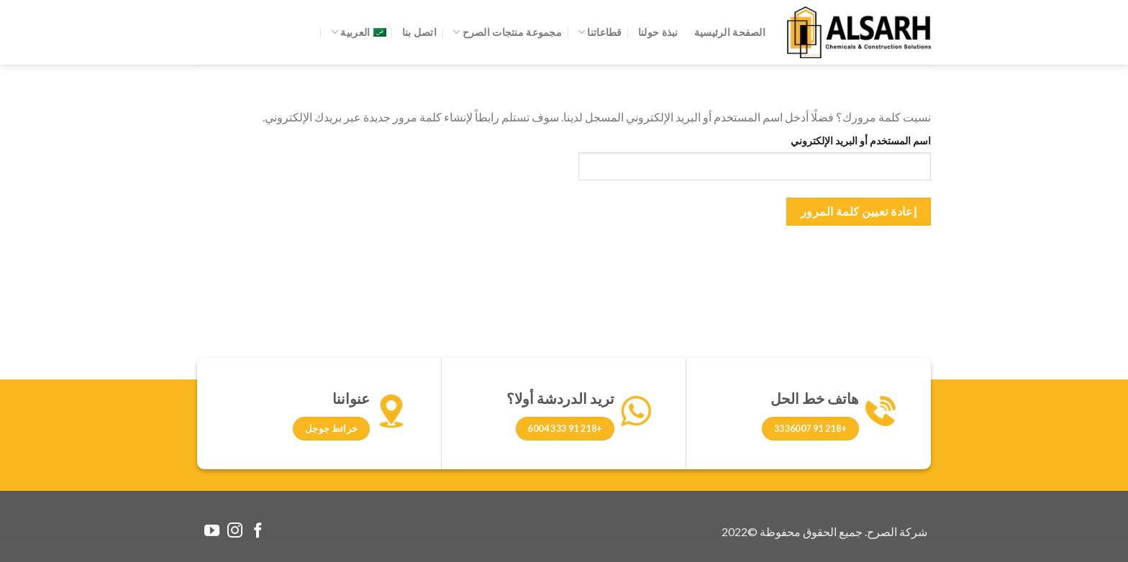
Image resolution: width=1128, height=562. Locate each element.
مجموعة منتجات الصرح (507, 32)
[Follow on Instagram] (234, 531)
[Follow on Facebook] (257, 531)
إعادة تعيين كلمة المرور (859, 211)
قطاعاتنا (600, 32)
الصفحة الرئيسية (729, 32)
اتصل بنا (419, 32)
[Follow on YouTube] (211, 531)
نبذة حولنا (658, 32)
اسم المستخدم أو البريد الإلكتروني (861, 140)
